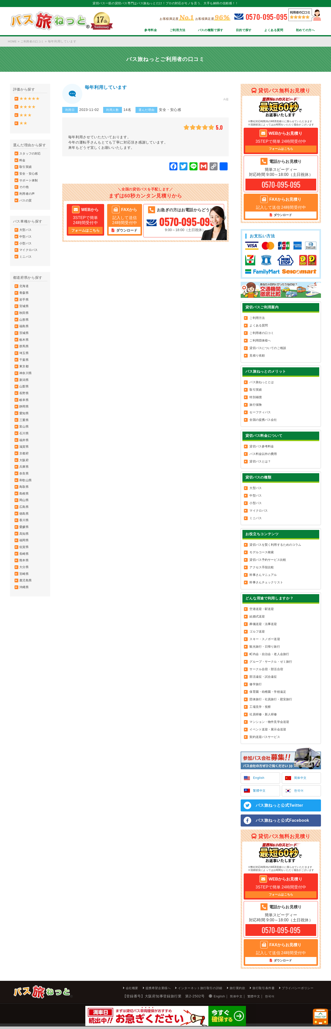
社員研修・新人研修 (263, 715)
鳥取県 (24, 526)
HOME (13, 41)
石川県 (24, 466)
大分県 (24, 617)
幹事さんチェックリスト (266, 583)
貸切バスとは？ (260, 462)
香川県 (24, 564)
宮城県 (24, 323)
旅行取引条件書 (257, 990)
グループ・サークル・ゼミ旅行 (270, 662)
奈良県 (24, 511)
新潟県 (24, 406)
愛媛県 (24, 572)
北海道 (24, 301)
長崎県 (24, 602)
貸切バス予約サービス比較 (267, 560)
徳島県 (24, 557)
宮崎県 (24, 624)
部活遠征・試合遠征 (263, 677)
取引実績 (26, 172)
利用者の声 (27, 202)
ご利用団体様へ (260, 341)
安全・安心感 (29, 180)
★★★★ (28, 108)
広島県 (24, 549)
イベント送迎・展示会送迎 (267, 730)
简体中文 (301, 779)
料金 (23, 165)
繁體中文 (260, 792)
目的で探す (236, 31)
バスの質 (26, 210)
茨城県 (24, 353)
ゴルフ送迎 (257, 632)
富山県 (24, 459)
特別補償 (255, 398)
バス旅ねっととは (261, 383)
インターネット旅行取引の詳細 (185, 990)
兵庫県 (24, 504)
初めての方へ (304, 31)
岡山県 (24, 541)
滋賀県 (24, 481)
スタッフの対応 (30, 157)
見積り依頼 (257, 356)
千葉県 (24, 383)
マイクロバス (29, 263)
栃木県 (24, 361)
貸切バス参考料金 (261, 447)
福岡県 (24, 587)
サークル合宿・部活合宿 (266, 670)
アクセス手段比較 (261, 568)
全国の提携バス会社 (263, 420)
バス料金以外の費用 (263, 454)
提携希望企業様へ (137, 990)
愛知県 (24, 444)
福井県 (24, 474)
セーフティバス (260, 413)
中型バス (26, 248)
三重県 (24, 451)
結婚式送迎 (257, 617)
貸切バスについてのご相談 (267, 349)
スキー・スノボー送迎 (264, 640)
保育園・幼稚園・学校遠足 (267, 692)
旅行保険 (255, 405)
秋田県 (24, 331)
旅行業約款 (227, 990)
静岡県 (24, 436)
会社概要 (108, 990)
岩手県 (24, 316)
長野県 (24, 421)
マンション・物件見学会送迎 (269, 722)
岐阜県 (24, 429)
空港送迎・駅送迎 (261, 609)
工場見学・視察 (260, 707)
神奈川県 (26, 398)
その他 (24, 195)
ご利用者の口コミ (34, 41)
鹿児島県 (26, 632)
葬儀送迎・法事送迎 (263, 625)
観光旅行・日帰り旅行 (264, 647)
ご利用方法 (163, 31)
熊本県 (24, 609)
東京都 (24, 391)
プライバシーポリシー (295, 990)
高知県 (24, 579)
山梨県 (24, 414)
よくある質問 (269, 31)
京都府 (24, 489)
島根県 (24, 534)
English (259, 779)
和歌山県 (26, 519)
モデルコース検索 (261, 553)
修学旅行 (255, 685)
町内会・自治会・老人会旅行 (269, 655)
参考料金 (134, 31)
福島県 (24, 346)
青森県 (24, 308)
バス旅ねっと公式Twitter (279, 807)
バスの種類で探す (200, 31)
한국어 (299, 792)
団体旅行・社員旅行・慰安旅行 (270, 700)
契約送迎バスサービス (264, 737)
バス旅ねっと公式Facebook (282, 822)
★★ (24, 126)
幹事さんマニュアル (263, 575)
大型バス (26, 240)
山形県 (24, 338)
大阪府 (24, 496)
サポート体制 (29, 187)
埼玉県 (24, 376)
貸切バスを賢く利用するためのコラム (275, 545)
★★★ (26, 117)
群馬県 (24, 368)
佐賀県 (24, 594)
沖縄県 (24, 639)
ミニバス (26, 270)
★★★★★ (30, 99)
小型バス (26, 255)
